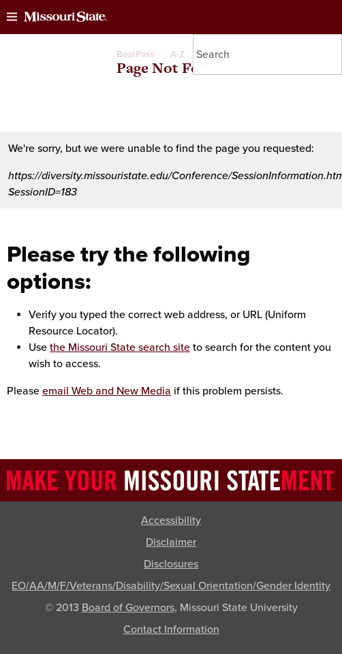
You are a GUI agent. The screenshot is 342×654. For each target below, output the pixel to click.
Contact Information (171, 629)
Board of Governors (128, 607)
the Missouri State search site (120, 347)
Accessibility (171, 520)
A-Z (177, 54)
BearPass (135, 54)
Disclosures (171, 564)
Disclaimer (171, 542)
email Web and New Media (106, 391)
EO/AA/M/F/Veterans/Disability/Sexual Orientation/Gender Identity (171, 586)
